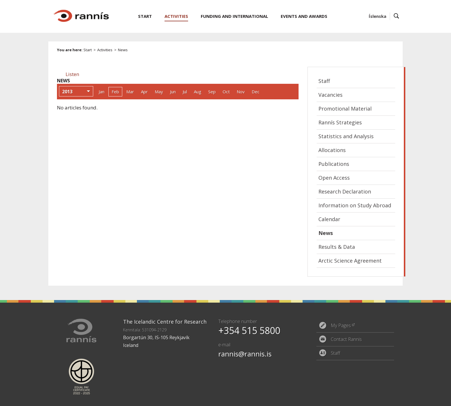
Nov (241, 91)
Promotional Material (345, 108)
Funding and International (234, 16)
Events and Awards (304, 16)
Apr (144, 91)
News (123, 49)
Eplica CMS (374, 398)
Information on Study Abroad (354, 205)
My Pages (341, 325)
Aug (197, 91)
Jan (101, 91)
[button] (72, 74)
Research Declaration (344, 191)
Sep (212, 91)
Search (396, 16)
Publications (333, 163)
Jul (185, 91)
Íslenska (377, 16)
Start (87, 49)
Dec (255, 91)
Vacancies (330, 94)
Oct (226, 91)
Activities (104, 49)
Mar (130, 91)
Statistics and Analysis (346, 136)
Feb (115, 91)
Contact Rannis (346, 339)
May (159, 91)
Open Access (334, 177)
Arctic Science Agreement (350, 260)
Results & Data (336, 246)
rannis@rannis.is (245, 353)
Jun (173, 91)
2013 (67, 91)
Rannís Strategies (340, 122)
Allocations (332, 150)
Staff (324, 80)
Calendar (329, 219)
